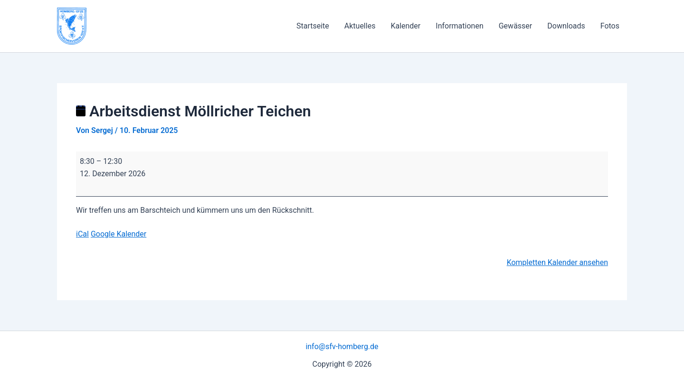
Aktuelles (360, 25)
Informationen (459, 25)
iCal (82, 233)
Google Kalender (118, 233)
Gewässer (515, 25)
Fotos (609, 25)
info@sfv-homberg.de (341, 346)
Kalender (405, 25)
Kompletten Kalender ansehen (557, 262)
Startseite (312, 25)
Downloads (566, 25)
